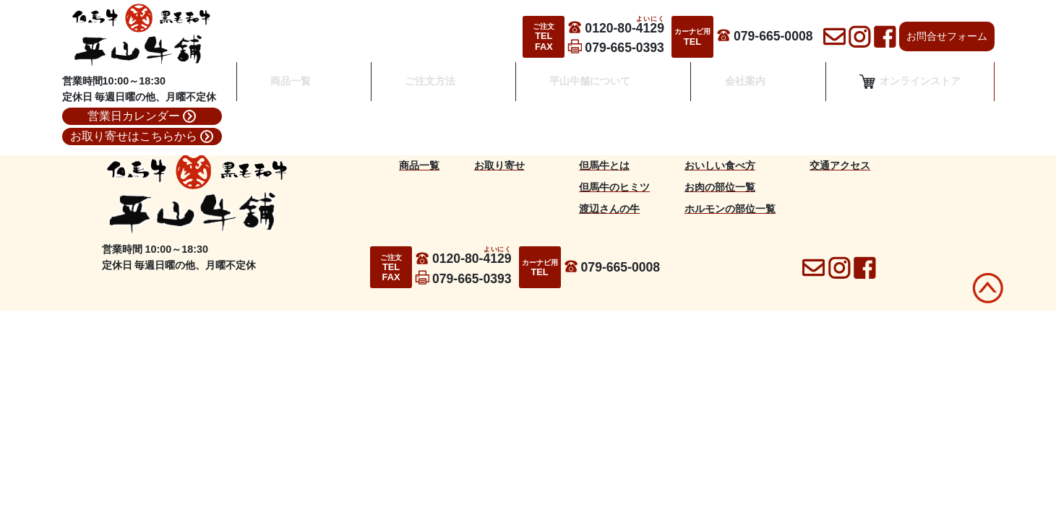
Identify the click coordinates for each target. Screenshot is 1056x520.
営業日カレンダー (141, 116)
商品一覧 (301, 91)
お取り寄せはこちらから (141, 136)
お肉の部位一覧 (719, 187)
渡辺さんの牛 (609, 208)
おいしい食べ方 (719, 165)
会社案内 (740, 91)
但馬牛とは (604, 165)
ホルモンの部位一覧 (730, 208)
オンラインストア (910, 91)
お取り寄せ (499, 165)
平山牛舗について (590, 91)
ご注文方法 (436, 91)
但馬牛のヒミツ (614, 187)
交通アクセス (840, 165)
